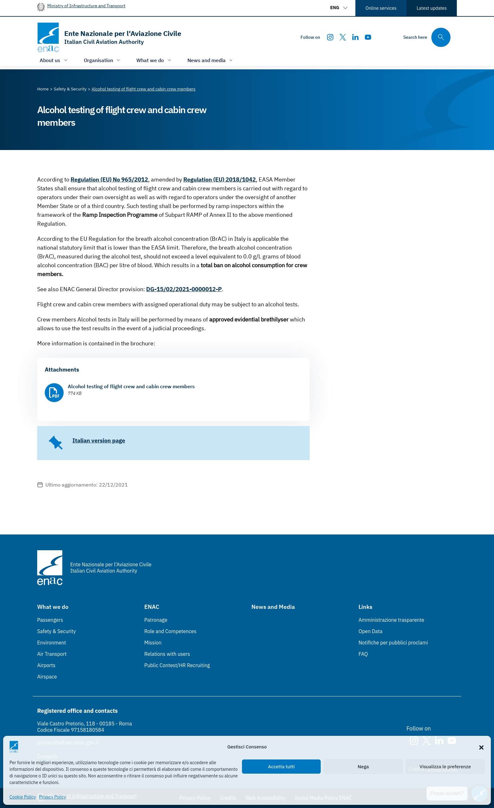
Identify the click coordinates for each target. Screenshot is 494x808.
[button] (481, 747)
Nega (363, 767)
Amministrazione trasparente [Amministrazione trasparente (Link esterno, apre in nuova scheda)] (391, 620)
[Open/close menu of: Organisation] (102, 60)
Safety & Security (56, 631)
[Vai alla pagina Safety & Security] (70, 89)
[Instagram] (330, 37)
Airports (46, 665)
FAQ (363, 654)
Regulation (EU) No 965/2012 (109, 179)
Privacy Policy (52, 797)
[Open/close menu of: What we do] (154, 60)
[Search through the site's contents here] (427, 37)
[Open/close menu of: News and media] (211, 60)
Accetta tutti (281, 767)
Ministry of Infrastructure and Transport (86, 6)
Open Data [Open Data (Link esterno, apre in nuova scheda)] (370, 631)
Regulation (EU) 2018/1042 (219, 179)
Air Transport (51, 654)
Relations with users (167, 654)
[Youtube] (368, 37)
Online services (380, 8)
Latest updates (431, 8)
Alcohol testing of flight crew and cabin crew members (131, 386)
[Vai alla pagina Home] (43, 89)
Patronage (155, 620)
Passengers (50, 620)
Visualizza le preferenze (445, 767)
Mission (153, 642)
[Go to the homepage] (109, 37)
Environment (51, 642)
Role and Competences (170, 631)
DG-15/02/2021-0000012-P (184, 289)
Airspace (47, 676)
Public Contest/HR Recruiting (177, 665)
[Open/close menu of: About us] (54, 60)
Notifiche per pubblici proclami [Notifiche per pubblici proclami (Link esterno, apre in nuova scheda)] (393, 642)
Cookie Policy (22, 797)
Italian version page (98, 440)
